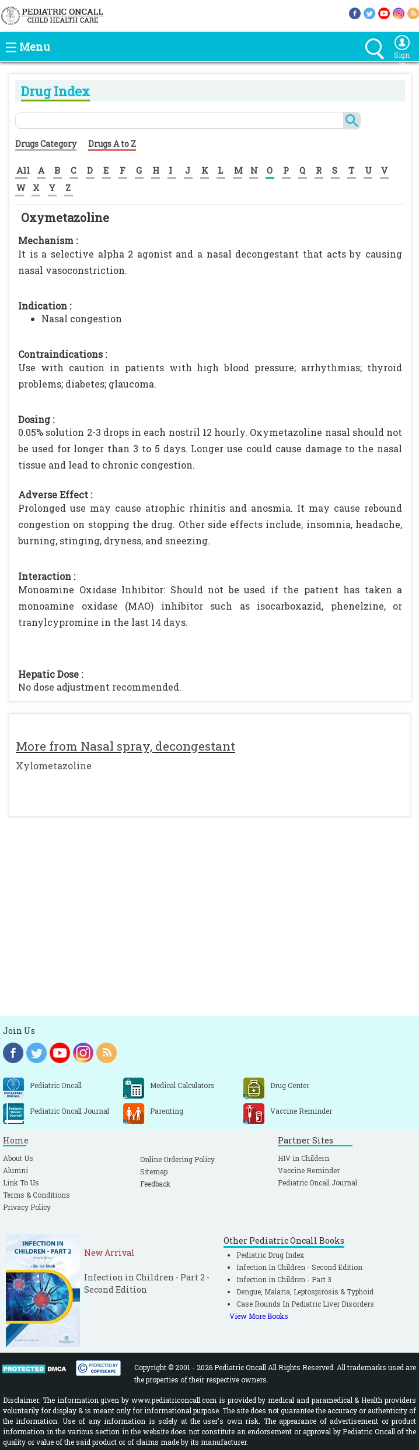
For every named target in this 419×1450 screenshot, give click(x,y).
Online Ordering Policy (177, 1159)
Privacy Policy (27, 1207)
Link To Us (21, 1182)
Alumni (15, 1170)
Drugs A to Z (112, 143)
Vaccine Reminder (309, 1170)
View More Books (258, 1316)
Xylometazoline (54, 765)
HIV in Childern (303, 1158)
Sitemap (153, 1171)
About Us (18, 1158)
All (23, 170)
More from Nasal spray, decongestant (125, 746)
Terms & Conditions (36, 1194)
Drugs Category (45, 143)
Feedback (155, 1183)
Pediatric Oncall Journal (317, 1182)
